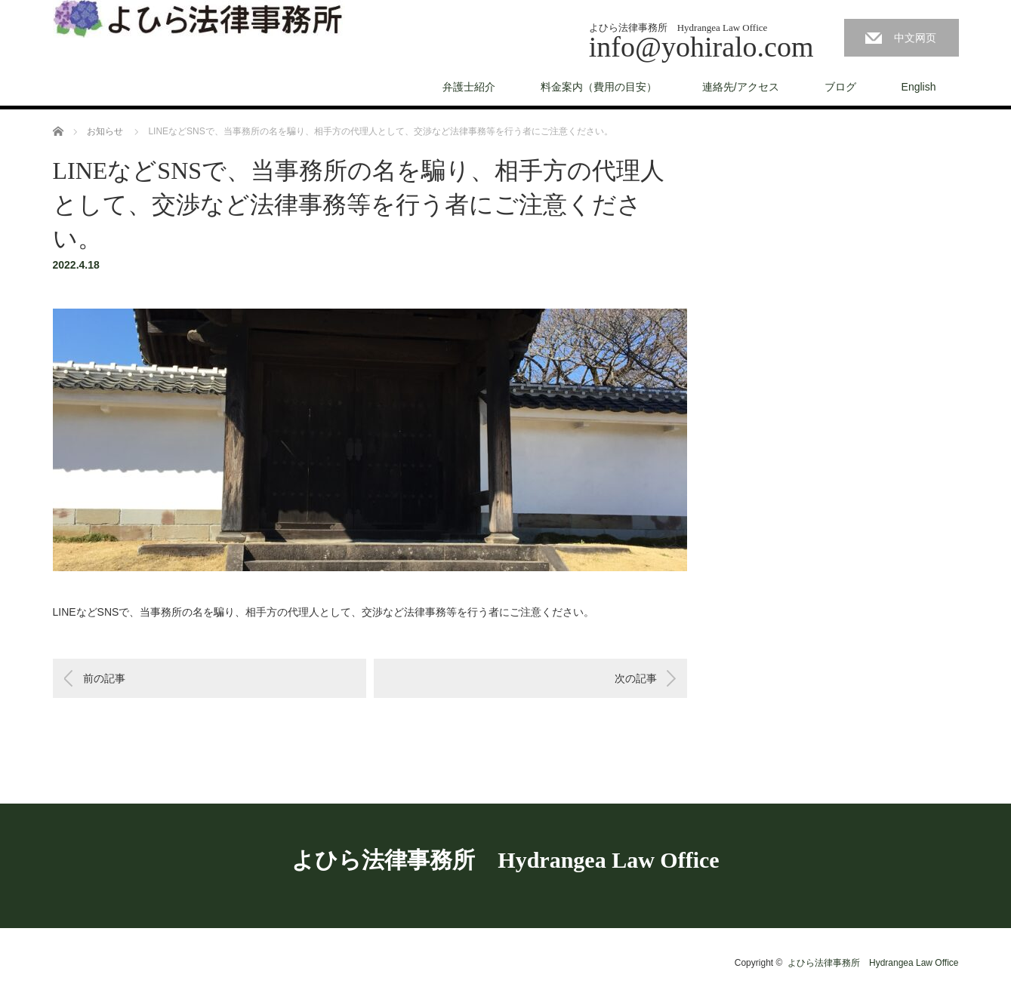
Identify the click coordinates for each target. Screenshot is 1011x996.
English (919, 87)
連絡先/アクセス (740, 87)
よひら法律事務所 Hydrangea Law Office (505, 859)
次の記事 (636, 678)
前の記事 (104, 678)
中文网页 (915, 38)
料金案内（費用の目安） (599, 87)
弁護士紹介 (468, 87)
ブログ (840, 87)
